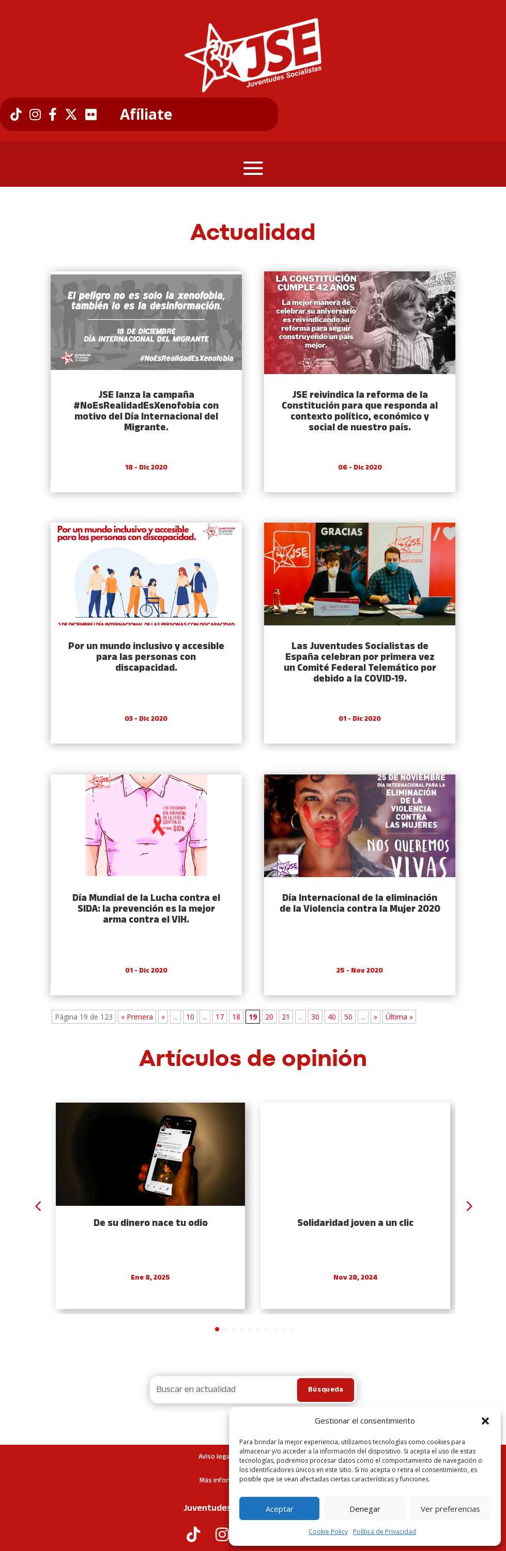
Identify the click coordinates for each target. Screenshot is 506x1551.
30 (315, 1017)
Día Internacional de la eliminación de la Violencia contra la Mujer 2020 (360, 904)
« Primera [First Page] (137, 1017)
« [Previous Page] (163, 1017)
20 (269, 1017)
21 (286, 1017)
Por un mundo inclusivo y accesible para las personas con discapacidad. (146, 657)
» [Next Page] (375, 1017)
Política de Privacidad (384, 1531)
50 (348, 1017)
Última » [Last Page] (399, 1017)
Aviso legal (215, 1456)
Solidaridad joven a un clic (355, 1223)
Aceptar (280, 1509)
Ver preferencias (450, 1509)
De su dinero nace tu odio (151, 1223)
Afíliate (146, 114)
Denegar (364, 1509)
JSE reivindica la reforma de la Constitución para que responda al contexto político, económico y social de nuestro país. (360, 411)
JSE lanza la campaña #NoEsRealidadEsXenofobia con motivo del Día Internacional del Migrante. (146, 411)
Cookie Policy (328, 1531)
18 (236, 1017)
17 (220, 1017)
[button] (485, 1421)
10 (190, 1017)
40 (332, 1017)
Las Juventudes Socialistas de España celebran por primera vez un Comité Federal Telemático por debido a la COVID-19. (360, 663)
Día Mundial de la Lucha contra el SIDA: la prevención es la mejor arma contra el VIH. (146, 909)
